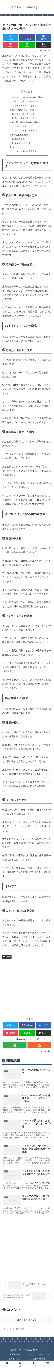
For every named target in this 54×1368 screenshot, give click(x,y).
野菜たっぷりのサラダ (24, 114)
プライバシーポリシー (39, 1354)
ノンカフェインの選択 (24, 130)
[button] (43, 45)
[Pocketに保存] (10, 45)
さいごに (16, 147)
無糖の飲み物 (20, 126)
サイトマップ (15, 1358)
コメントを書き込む (27, 1320)
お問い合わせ (39, 1358)
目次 (23, 91)
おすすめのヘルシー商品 (23, 110)
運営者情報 (15, 1354)
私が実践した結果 (20, 135)
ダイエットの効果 (22, 143)
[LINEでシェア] (27, 45)
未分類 (7, 957)
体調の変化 (19, 139)
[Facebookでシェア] (27, 37)
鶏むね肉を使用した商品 (25, 118)
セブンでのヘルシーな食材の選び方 (28, 97)
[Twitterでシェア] (10, 37)
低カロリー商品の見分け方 (26, 101)
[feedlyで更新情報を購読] (14, 1045)
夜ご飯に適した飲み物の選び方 (26, 122)
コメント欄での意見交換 (25, 151)
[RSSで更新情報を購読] (39, 1045)
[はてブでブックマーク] (43, 37)
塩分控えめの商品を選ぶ (25, 105)
